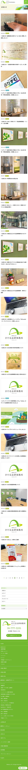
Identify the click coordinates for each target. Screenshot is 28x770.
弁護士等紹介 (4, 668)
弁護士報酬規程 (4, 746)
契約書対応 (3, 690)
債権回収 (3, 685)
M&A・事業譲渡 (4, 711)
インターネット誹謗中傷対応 (7, 692)
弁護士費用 (3, 672)
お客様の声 (3, 722)
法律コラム (3, 738)
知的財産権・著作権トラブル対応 (8, 694)
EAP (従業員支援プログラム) (7, 709)
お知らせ (3, 590)
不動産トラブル (4, 718)
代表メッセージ (4, 651)
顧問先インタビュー (5, 726)
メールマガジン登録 (5, 742)
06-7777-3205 (14, 628)
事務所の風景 (3, 662)
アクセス (2, 664)
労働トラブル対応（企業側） (7, 687)
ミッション (3, 655)
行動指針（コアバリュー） (6, 660)
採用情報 (3, 750)
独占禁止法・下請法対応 (6, 707)
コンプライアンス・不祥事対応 (7, 703)
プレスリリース (5, 598)
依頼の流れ (3, 676)
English (2, 758)
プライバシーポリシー (6, 754)
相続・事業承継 (4, 698)
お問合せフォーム (15, 635)
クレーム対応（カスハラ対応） (7, 715)
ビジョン (3, 657)
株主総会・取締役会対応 (6, 705)
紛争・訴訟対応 (4, 713)
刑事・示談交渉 (4, 700)
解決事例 (3, 730)
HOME (2, 643)
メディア (3, 593)
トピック (3, 596)
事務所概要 (3, 649)
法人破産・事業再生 (5, 696)
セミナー (3, 601)
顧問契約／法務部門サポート (7, 680)
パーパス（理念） (4, 653)
